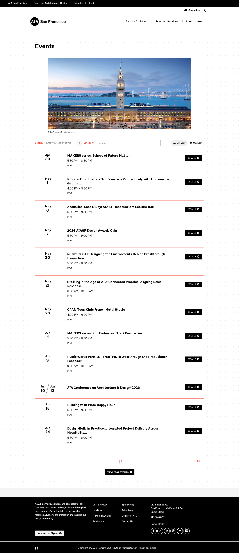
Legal (153, 548)
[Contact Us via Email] (187, 531)
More (201, 21)
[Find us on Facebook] (154, 531)
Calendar (78, 3)
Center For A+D (129, 516)
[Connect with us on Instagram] (173, 531)
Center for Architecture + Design (50, 3)
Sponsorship (128, 505)
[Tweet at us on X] (160, 531)
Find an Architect (137, 21)
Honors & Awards (102, 516)
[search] (79, 143)
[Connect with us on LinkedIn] (167, 531)
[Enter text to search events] (60, 143)
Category (89, 143)
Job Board (98, 510)
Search (39, 143)
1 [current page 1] (117, 461)
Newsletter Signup (47, 533)
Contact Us (127, 522)
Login (92, 3)
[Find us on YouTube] (180, 531)
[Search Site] (204, 11)
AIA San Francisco (17, 3)
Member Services (167, 21)
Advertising (127, 510)
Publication (98, 522)
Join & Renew (100, 505)
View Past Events (118, 472)
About (190, 21)
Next (199, 461)
